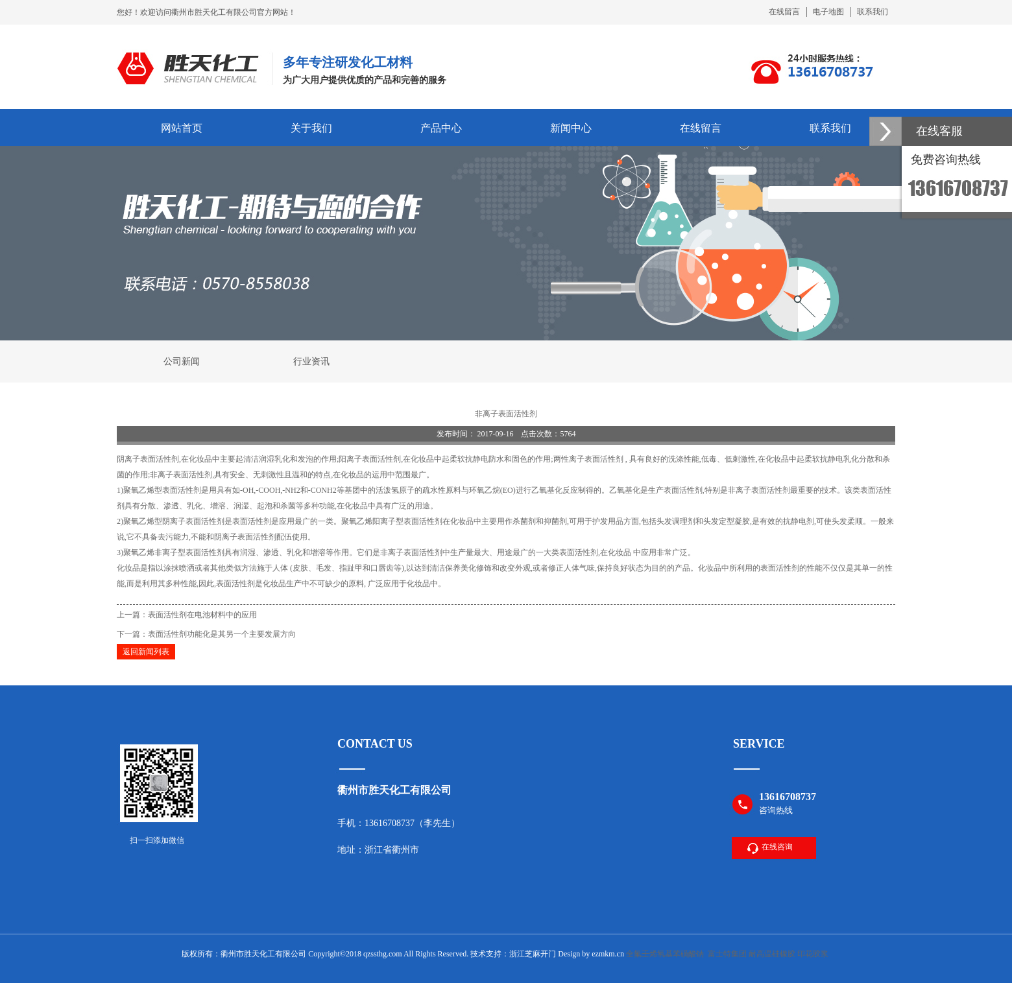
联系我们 (872, 11)
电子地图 (828, 11)
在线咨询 (777, 846)
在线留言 (784, 11)
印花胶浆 (812, 953)
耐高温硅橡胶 (772, 953)
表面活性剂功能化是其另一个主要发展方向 (222, 634)
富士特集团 (727, 953)
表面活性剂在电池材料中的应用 (202, 614)
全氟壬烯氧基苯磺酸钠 (665, 953)
